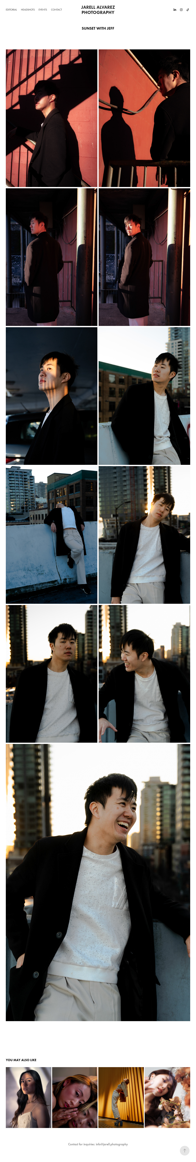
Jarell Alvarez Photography (98, 9)
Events (43, 9)
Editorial (11, 9)
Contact (56, 9)
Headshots (28, 9)
